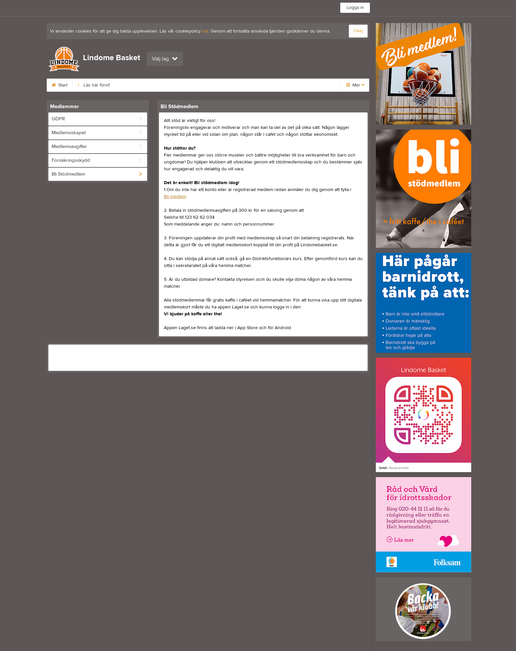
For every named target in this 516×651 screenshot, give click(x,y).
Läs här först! (94, 85)
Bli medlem (134, 85)
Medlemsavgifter (178, 85)
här (205, 31)
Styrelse (219, 85)
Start (59, 85)
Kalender (253, 85)
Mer (355, 85)
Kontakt (286, 85)
